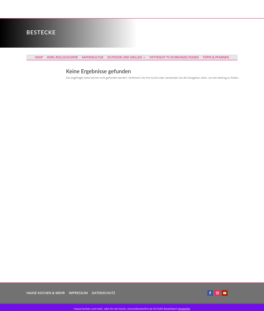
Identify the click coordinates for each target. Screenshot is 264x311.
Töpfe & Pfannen (216, 57)
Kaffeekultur (92, 57)
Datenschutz (103, 292)
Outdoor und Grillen (124, 57)
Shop (39, 57)
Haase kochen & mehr (45, 292)
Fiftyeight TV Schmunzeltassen (174, 57)
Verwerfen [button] (184, 308)
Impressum (78, 292)
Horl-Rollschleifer (62, 57)
